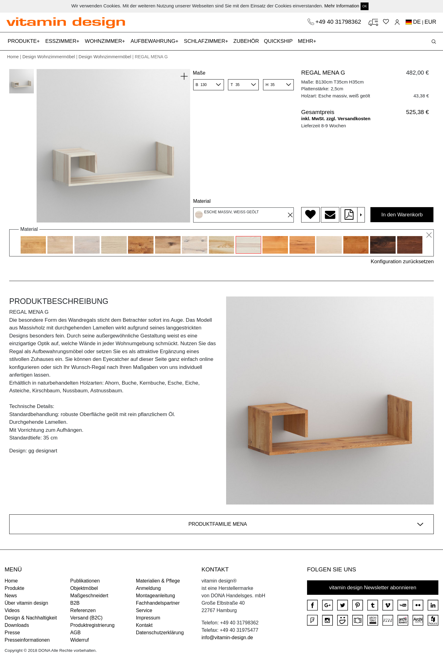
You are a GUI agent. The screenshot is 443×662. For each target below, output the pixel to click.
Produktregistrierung (92, 625)
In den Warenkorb (402, 215)
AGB (75, 632)
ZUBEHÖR (246, 41)
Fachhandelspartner (158, 603)
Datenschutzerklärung (160, 632)
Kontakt (144, 625)
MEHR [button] (306, 41)
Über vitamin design (26, 603)
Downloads (17, 625)
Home (13, 56)
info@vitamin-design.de (227, 637)
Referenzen (83, 610)
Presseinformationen (27, 640)
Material (202, 201)
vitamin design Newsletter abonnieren (373, 587)
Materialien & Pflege (158, 580)
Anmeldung (148, 588)
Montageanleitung (155, 595)
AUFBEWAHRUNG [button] (153, 41)
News (11, 595)
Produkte (14, 588)
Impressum (148, 617)
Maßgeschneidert (89, 595)
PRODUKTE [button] (23, 41)
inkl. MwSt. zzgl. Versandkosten (335, 118)
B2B (74, 603)
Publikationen (85, 580)
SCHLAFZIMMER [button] (205, 41)
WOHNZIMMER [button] (104, 41)
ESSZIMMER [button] (61, 41)
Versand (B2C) (86, 617)
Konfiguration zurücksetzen (402, 261)
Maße (199, 73)
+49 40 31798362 (339, 21)
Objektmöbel (84, 588)
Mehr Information (341, 5)
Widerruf (79, 640)
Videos (12, 610)
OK (364, 6)
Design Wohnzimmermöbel (48, 56)
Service (144, 610)
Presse (12, 632)
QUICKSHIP (279, 40)
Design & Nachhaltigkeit (31, 617)
